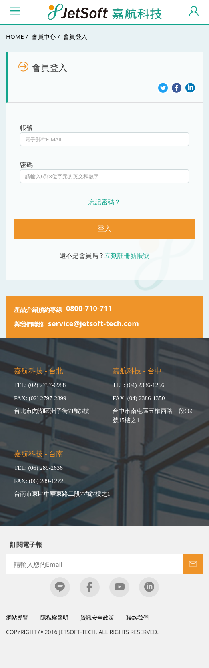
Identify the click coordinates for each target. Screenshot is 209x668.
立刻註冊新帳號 (126, 255)
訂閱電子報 (26, 544)
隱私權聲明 (54, 617)
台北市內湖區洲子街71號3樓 (51, 411)
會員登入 (75, 36)
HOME (15, 36)
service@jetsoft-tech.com (93, 323)
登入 (104, 228)
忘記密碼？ (104, 201)
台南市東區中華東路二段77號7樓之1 (62, 494)
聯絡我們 (137, 617)
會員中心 (44, 36)
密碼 (26, 164)
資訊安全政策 (97, 617)
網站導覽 (17, 617)
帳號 (26, 127)
